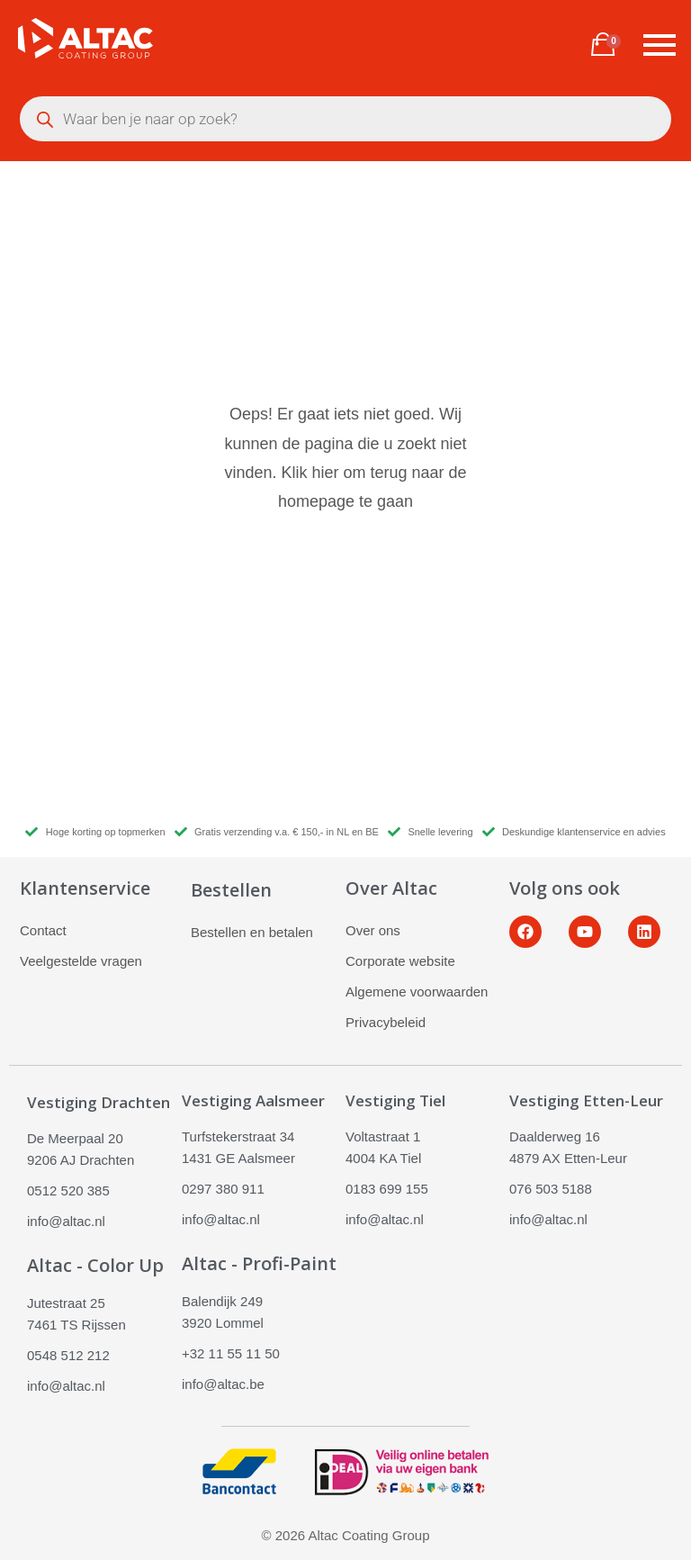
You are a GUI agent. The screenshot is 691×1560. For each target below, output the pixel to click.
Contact (43, 930)
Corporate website (400, 961)
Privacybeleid (386, 1022)
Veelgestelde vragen (81, 961)
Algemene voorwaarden (417, 991)
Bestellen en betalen (252, 932)
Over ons (373, 930)
